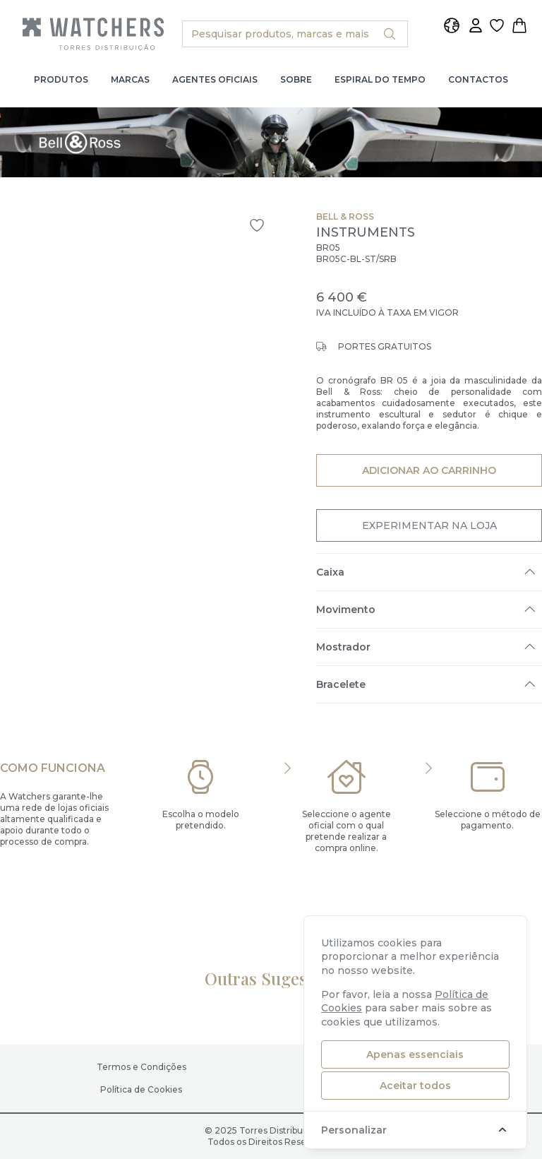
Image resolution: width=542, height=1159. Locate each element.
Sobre (296, 79)
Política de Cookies (141, 1089)
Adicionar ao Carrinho (428, 470)
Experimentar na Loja (429, 525)
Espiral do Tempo (380, 79)
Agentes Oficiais (215, 79)
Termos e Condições (141, 1067)
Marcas (130, 79)
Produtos (61, 79)
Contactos (478, 79)
